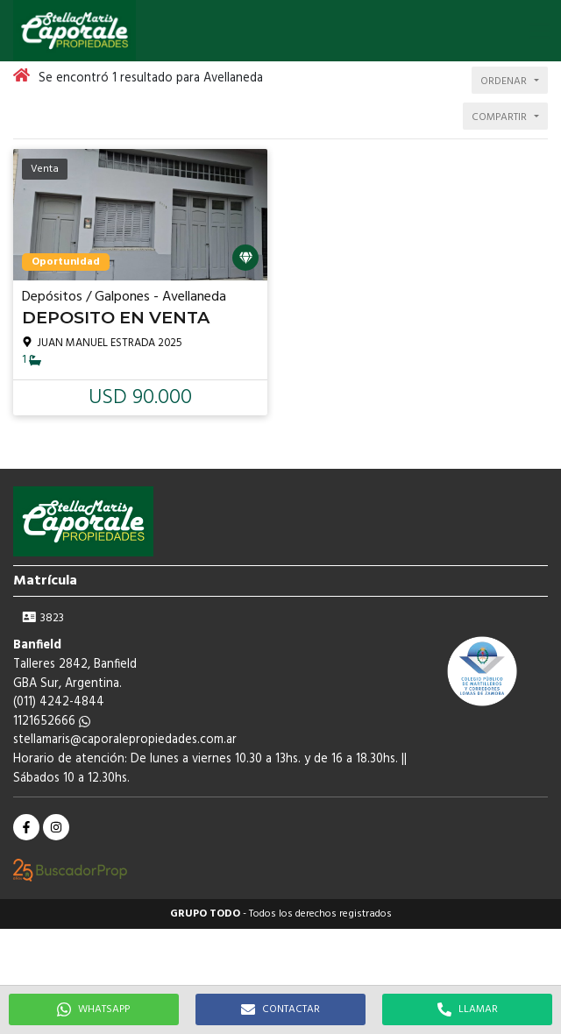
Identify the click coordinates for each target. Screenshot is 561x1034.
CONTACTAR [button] (280, 1009)
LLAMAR (467, 1009)
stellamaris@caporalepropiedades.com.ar (125, 740)
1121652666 (51, 722)
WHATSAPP (93, 1009)
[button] (539, 31)
